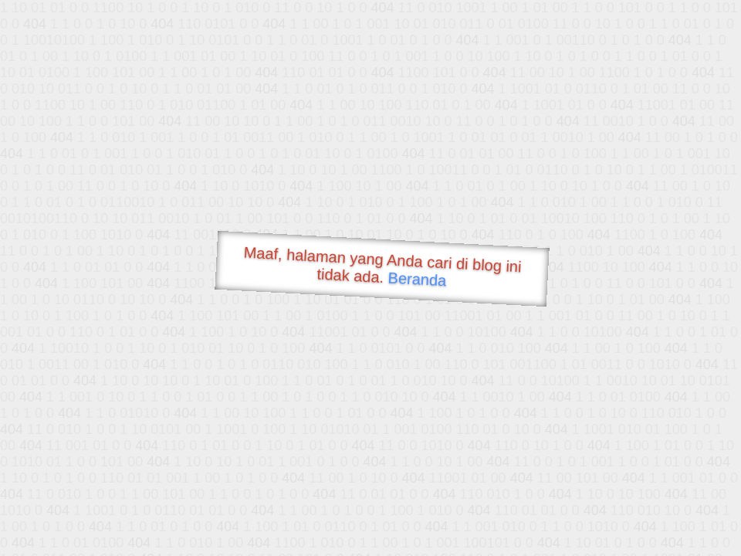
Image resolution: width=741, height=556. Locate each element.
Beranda (417, 279)
